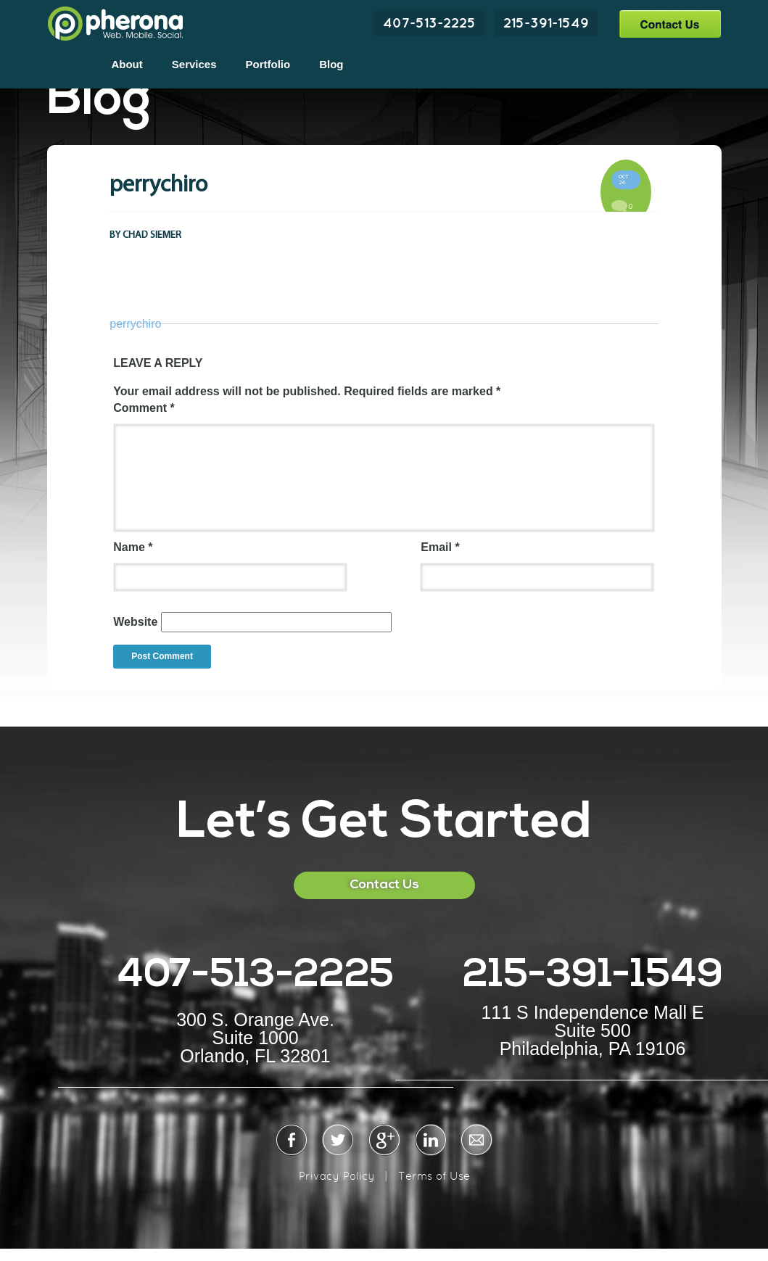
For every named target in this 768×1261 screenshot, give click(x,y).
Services (194, 64)
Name (132, 547)
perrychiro (135, 324)
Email (440, 547)
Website (135, 622)
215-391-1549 (546, 22)
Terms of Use (434, 1176)
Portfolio (268, 64)
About (126, 64)
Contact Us (670, 23)
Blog (331, 64)
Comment (143, 408)
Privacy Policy (337, 1176)
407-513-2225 (429, 22)
